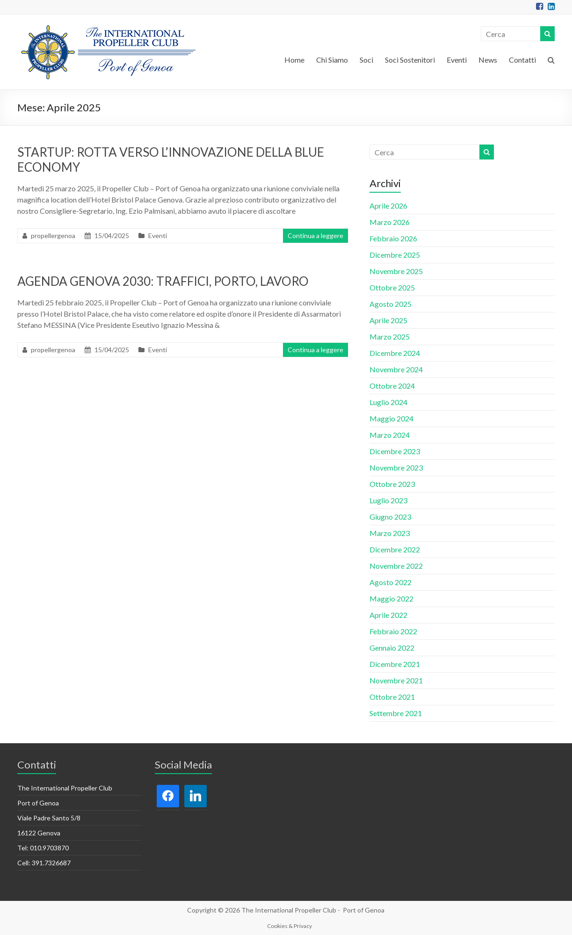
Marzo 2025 (389, 336)
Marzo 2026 (389, 221)
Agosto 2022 (390, 582)
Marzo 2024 (389, 434)
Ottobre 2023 (392, 483)
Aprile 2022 (388, 614)
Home (294, 59)
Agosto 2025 (390, 303)
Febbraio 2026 (393, 238)
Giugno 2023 (390, 516)
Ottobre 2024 (392, 385)
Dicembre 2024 (394, 352)
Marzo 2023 (389, 533)
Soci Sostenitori (410, 59)
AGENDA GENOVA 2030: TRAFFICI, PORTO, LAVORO (163, 281)
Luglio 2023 (388, 500)
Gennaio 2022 (391, 647)
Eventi (457, 59)
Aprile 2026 (388, 205)
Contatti (522, 59)
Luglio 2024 (388, 402)
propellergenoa (53, 235)
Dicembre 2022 (394, 549)
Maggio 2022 (391, 598)
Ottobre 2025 (392, 287)
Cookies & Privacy (289, 925)
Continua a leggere (315, 235)
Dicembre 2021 (394, 664)
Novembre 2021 (396, 680)
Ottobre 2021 (392, 696)
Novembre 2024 (396, 369)
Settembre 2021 (395, 713)
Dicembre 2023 (394, 451)
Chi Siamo (332, 59)
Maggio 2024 (391, 418)
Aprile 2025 (388, 320)
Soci (366, 59)
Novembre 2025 (396, 271)
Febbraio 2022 (393, 631)
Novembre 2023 (396, 467)
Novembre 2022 (396, 565)
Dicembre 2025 (394, 254)
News (487, 59)
